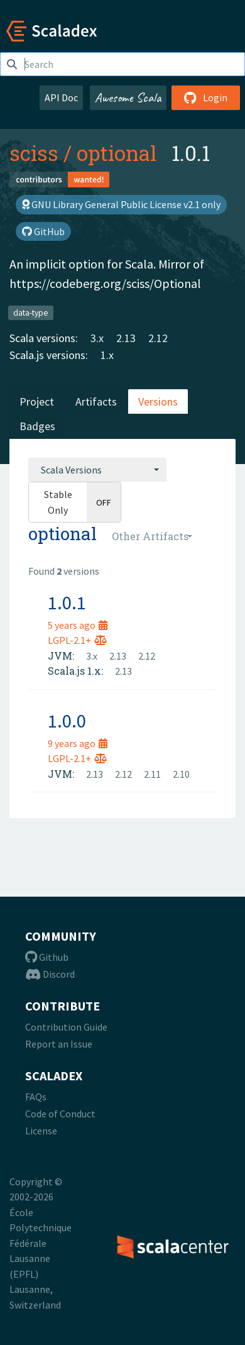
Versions (158, 401)
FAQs (35, 1096)
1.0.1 (67, 602)
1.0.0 (67, 721)
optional (116, 153)
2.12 (158, 338)
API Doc (61, 97)
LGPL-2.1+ (77, 640)
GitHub (43, 231)
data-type (30, 312)
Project (36, 401)
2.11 (152, 774)
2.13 (126, 338)
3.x (97, 338)
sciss (33, 153)
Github (46, 957)
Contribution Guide (66, 1027)
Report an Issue (58, 1044)
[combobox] (97, 470)
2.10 (181, 774)
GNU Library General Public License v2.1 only (121, 204)
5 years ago (77, 625)
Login (205, 97)
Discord (50, 974)
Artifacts (96, 401)
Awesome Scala (128, 97)
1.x (107, 355)
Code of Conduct (60, 1113)
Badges (37, 426)
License (41, 1130)
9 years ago (77, 743)
